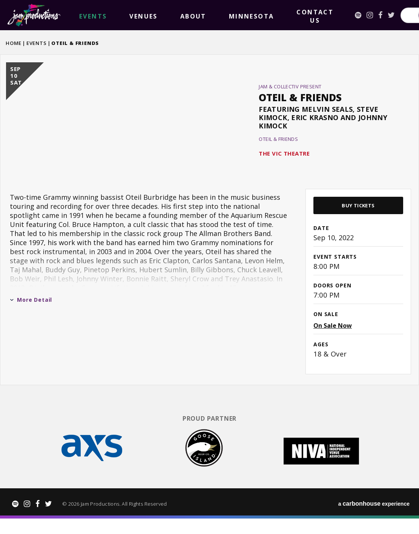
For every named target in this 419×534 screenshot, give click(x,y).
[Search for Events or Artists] (336, 15)
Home (13, 43)
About (132, 15)
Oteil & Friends (300, 108)
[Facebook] (278, 15)
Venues (107, 15)
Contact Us (203, 15)
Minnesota (164, 15)
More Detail (31, 321)
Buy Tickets (358, 227)
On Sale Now (332, 347)
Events (36, 43)
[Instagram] (267, 15)
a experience (374, 519)
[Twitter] (289, 15)
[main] (209, 230)
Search (392, 15)
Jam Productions (34, 15)
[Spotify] (256, 15)
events (81, 15)
